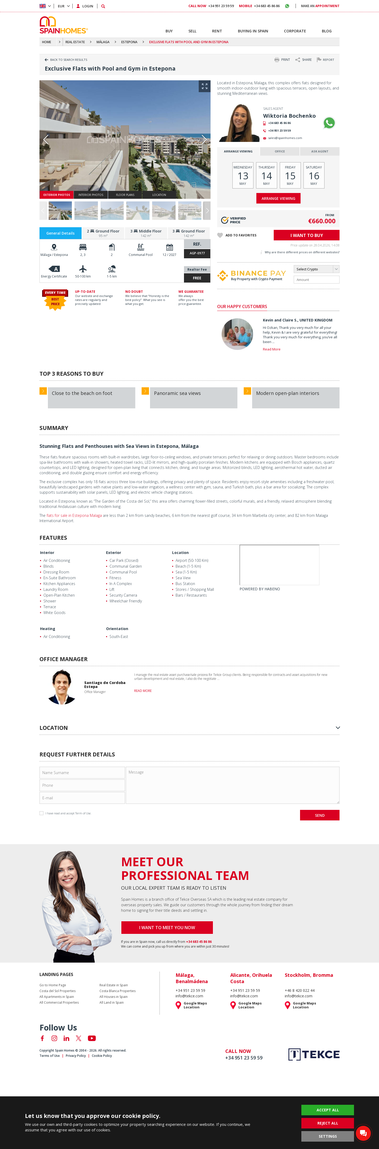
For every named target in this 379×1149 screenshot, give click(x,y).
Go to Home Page (52, 985)
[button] (207, 210)
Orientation (117, 628)
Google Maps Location (195, 1005)
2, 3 (83, 254)
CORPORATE (295, 30)
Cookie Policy (102, 1055)
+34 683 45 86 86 (279, 123)
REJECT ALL (327, 1123)
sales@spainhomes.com (285, 138)
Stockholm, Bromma (309, 975)
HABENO (272, 588)
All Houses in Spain (113, 997)
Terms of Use (49, 1055)
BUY (169, 30)
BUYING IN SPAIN (253, 30)
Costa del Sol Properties (57, 991)
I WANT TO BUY (307, 235)
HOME (46, 42)
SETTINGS (328, 1136)
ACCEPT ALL (328, 1109)
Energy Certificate (54, 276)
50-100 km (83, 276)
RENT (217, 30)
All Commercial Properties (59, 1003)
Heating (47, 628)
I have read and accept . (65, 813)
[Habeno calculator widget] (280, 565)
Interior (47, 552)
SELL (192, 30)
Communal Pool (141, 254)
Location (180, 552)
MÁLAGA (103, 42)
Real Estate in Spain (113, 985)
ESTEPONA (129, 42)
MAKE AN (320, 6)
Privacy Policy (76, 1055)
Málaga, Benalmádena (192, 978)
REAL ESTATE (75, 42)
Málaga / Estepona (54, 254)
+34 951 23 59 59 (279, 130)
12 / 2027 (169, 254)
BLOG (327, 30)
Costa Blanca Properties (117, 991)
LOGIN (87, 6)
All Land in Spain (111, 1003)
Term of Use (83, 813)
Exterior (113, 552)
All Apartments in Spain (56, 997)
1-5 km (112, 276)
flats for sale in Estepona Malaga (74, 515)
